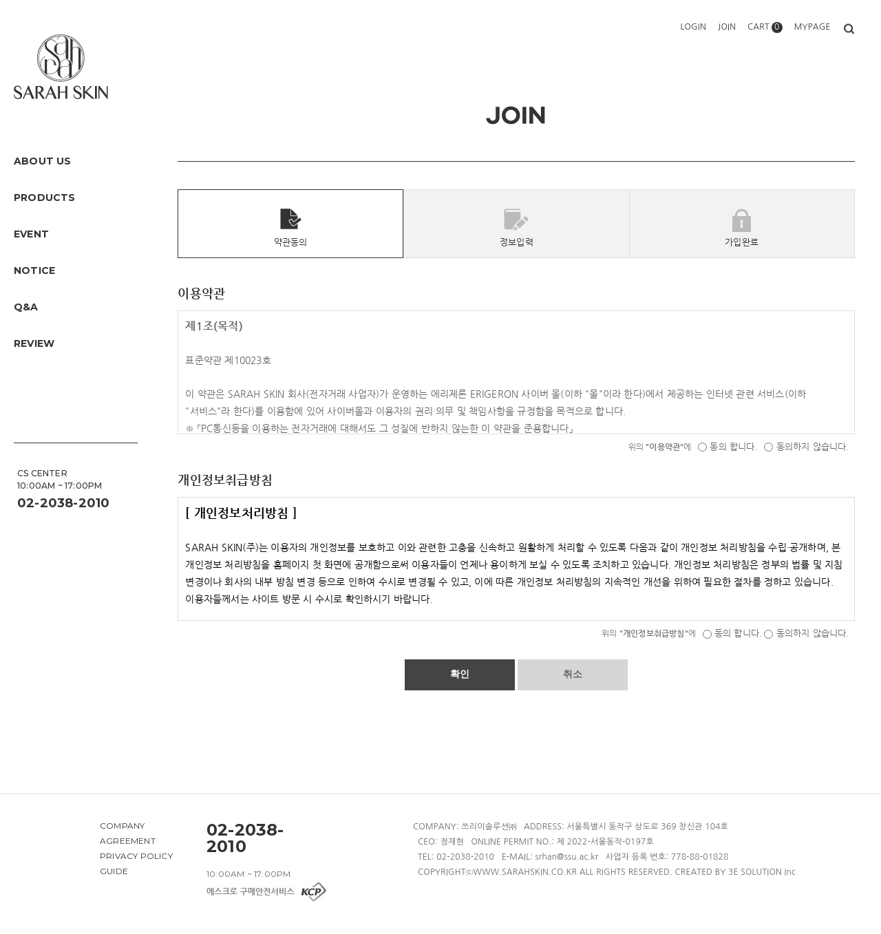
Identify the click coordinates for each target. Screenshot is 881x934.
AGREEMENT (128, 841)
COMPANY (122, 825)
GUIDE (114, 871)
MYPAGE (812, 27)
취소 (572, 673)
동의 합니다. (728, 446)
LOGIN (692, 27)
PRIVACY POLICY (136, 856)
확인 (459, 673)
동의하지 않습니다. (806, 446)
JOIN (727, 27)
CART (765, 27)
